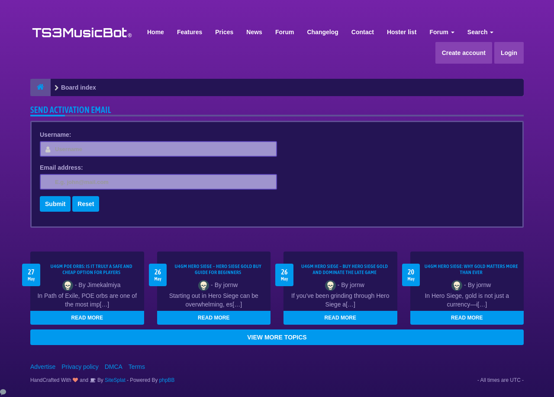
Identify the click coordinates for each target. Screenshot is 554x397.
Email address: (61, 167)
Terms (137, 366)
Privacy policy (80, 366)
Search (480, 32)
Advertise (42, 366)
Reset (85, 203)
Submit (55, 203)
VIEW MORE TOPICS (276, 337)
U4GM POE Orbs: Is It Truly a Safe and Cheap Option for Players (91, 269)
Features (189, 32)
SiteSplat (114, 380)
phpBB (167, 380)
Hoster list (401, 32)
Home (155, 32)
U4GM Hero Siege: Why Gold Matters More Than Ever (471, 269)
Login (509, 52)
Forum (284, 32)
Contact (362, 32)
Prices (224, 32)
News (254, 32)
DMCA (113, 366)
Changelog (322, 32)
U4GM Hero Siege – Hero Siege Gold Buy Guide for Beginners (218, 269)
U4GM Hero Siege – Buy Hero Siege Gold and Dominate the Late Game (344, 269)
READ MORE (87, 318)
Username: (55, 134)
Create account (464, 52)
